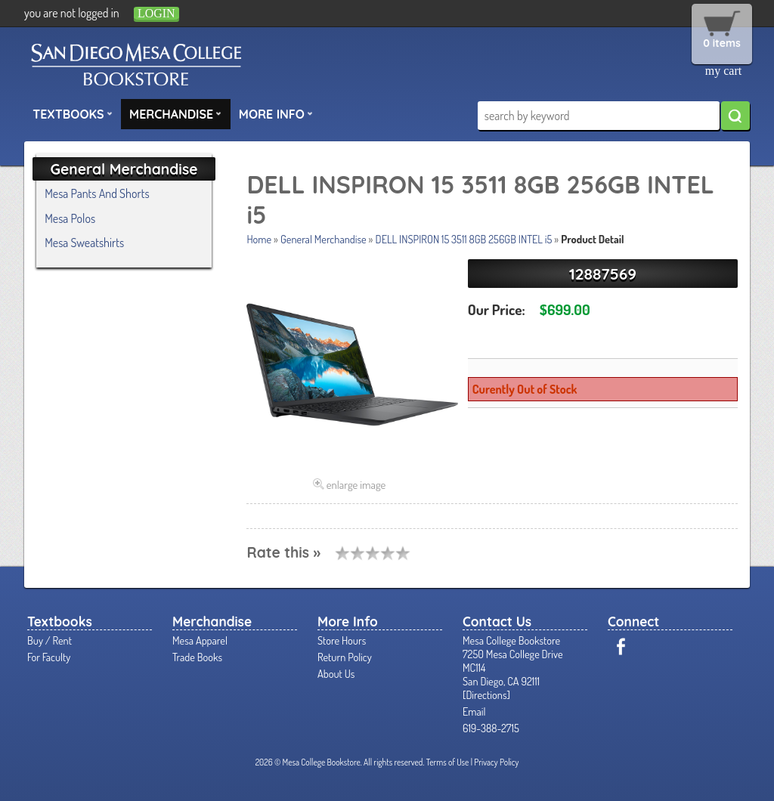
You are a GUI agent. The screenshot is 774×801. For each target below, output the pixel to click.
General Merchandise (323, 239)
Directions (486, 694)
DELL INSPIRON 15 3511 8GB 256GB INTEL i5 (464, 239)
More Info (276, 113)
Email (474, 711)
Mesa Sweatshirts (84, 242)
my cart (723, 70)
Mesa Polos (70, 218)
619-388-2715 (491, 728)
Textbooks (73, 113)
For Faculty (48, 656)
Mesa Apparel (200, 640)
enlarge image (356, 484)
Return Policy (344, 656)
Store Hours (341, 640)
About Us (335, 673)
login (156, 13)
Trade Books (197, 656)
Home (258, 239)
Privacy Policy (496, 762)
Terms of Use (447, 762)
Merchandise (175, 113)
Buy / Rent (49, 640)
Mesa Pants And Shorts (97, 193)
